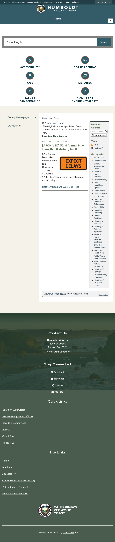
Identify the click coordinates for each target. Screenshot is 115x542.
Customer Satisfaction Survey (18, 480)
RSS (96, 145)
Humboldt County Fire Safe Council (99, 201)
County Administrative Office (100, 166)
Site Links (57, 452)
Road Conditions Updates (98, 185)
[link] (103, 2)
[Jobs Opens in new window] (30, 77)
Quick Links (57, 401)
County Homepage (18, 117)
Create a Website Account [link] (14, 2)
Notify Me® (98, 148)
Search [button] (104, 42)
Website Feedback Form (15, 493)
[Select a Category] (99, 135)
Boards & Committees (14, 423)
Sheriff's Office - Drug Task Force (100, 282)
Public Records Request (15, 487)
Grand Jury (8, 436)
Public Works (99, 191)
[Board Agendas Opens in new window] (85, 62)
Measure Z (8, 442)
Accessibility (99, 207)
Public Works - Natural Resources (100, 263)
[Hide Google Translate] (110, 20)
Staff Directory (62, 351)
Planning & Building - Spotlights (98, 229)
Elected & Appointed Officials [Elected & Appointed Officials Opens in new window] (17, 416)
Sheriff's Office (100, 161)
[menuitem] (57, 18)
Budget (6, 429)
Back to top (103, 295)
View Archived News (77, 293)
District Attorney (100, 180)
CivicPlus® (68, 532)
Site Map (7, 467)
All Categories (100, 158)
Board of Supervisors (13, 409)
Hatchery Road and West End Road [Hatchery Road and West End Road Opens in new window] (60, 187)
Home (44, 118)
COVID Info (14, 125)
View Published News (55, 293)
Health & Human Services (97, 174)
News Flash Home (54, 123)
